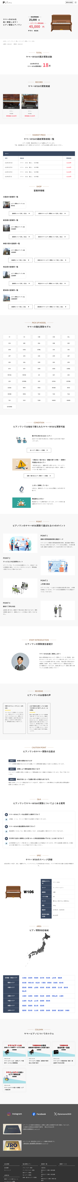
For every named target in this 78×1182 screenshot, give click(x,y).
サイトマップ (7, 1170)
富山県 (24, 991)
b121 (24, 368)
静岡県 (30, 987)
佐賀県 (42, 1010)
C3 (24, 337)
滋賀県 (48, 996)
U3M (39, 362)
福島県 (60, 978)
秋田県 (48, 978)
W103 (68, 388)
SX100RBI (9, 406)
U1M (54, 356)
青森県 (36, 978)
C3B (39, 337)
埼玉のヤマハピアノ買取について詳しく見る (50, 283)
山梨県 (36, 987)
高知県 (42, 1005)
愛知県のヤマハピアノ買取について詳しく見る (50, 307)
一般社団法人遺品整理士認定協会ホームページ (35, 1143)
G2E (24, 343)
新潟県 (48, 987)
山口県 (36, 1001)
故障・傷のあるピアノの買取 (30, 1177)
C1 (9, 337)
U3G (68, 362)
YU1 (9, 400)
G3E (68, 343)
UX (39, 375)
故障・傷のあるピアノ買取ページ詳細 (37, 476)
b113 (9, 368)
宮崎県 (54, 1010)
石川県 (60, 987)
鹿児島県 (60, 1010)
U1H (24, 356)
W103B (9, 394)
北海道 (24, 978)
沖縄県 (67, 1010)
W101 (24, 388)
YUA (68, 394)
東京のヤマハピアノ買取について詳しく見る (50, 237)
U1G (39, 356)
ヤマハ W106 (31, 41)
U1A (54, 349)
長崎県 (48, 1010)
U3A (24, 362)
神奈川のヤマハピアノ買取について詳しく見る (50, 260)
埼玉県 (37, 983)
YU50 (39, 400)
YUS (54, 394)
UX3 (9, 381)
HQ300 (68, 400)
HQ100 (53, 400)
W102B (53, 388)
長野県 (54, 987)
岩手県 (42, 978)
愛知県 (24, 987)
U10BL (39, 349)
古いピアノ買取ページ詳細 (37, 450)
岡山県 (30, 1001)
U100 (9, 349)
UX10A (54, 381)
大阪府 (24, 996)
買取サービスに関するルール (11, 1179)
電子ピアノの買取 (27, 1172)
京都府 (36, 996)
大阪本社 (43, 1168)
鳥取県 (48, 1001)
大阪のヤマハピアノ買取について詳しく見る (50, 213)
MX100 (24, 375)
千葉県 (43, 983)
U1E (68, 349)
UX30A (9, 388)
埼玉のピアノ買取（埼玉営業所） (48, 1175)
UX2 (68, 375)
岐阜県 (42, 987)
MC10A (9, 375)
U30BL (68, 368)
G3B (54, 343)
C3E (54, 337)
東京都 (24, 983)
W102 (39, 388)
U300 (39, 368)
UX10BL (68, 381)
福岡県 (24, 1010)
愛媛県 (30, 1005)
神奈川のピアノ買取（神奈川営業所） (48, 1179)
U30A (53, 368)
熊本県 (30, 1010)
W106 (24, 394)
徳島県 (24, 1005)
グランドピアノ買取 (27, 1168)
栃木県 (61, 983)
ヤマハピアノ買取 (23, 41)
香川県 (36, 1005)
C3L (68, 337)
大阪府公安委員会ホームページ (31, 1129)
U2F (68, 356)
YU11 (24, 400)
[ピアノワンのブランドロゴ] (7, 2)
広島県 (24, 1001)
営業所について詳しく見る (19, 213)
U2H (9, 362)
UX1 (54, 375)
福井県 (66, 987)
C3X (9, 343)
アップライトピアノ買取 (28, 1170)
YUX (39, 394)
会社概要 (6, 1168)
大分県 (36, 1010)
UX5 (39, 381)
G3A (39, 343)
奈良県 (42, 996)
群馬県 (49, 983)
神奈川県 (31, 983)
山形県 (54, 978)
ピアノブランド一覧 (12, 41)
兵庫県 (30, 996)
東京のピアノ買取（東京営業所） (48, 1171)
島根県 (42, 1001)
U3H (54, 362)
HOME (4, 41)
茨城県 (55, 983)
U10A (24, 349)
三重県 (61, 996)
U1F (10, 356)
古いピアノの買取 (27, 1175)
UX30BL (24, 381)
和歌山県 (54, 996)
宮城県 (30, 978)
